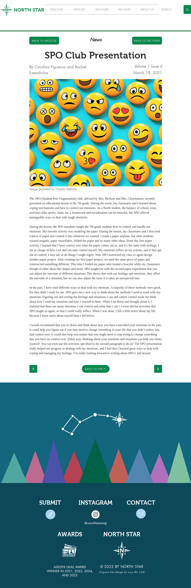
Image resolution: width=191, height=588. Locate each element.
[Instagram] (95, 514)
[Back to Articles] (44, 40)
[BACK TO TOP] (96, 369)
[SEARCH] (168, 9)
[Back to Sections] (147, 40)
